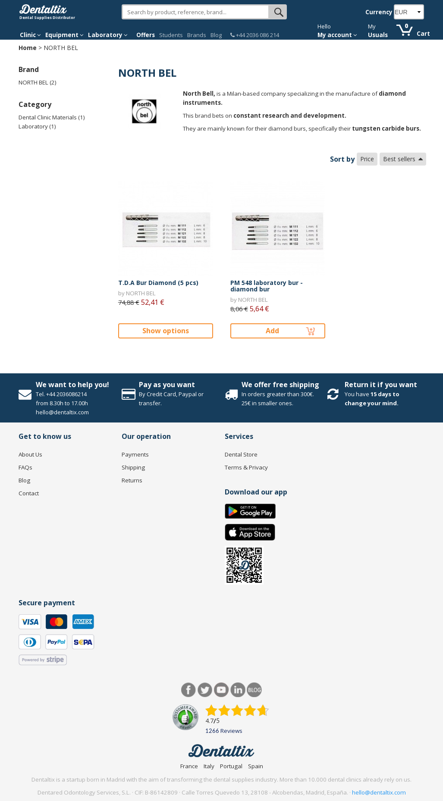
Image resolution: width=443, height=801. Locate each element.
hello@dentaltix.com (379, 792)
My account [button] (337, 35)
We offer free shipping (280, 384)
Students (171, 35)
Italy (209, 766)
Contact (29, 493)
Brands (196, 35)
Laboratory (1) (37, 126)
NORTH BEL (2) (38, 82)
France (189, 766)
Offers (145, 35)
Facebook (188, 690)
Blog (216, 35)
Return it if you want (381, 384)
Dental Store (241, 454)
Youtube (221, 690)
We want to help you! (72, 384)
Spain (255, 766)
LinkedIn (237, 690)
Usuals (378, 35)
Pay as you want (167, 384)
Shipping (133, 467)
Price (367, 159)
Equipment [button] (64, 35)
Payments (135, 454)
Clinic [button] (30, 35)
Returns (132, 480)
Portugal (231, 766)
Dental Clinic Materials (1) (52, 117)
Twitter (205, 690)
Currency (379, 12)
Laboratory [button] (108, 35)
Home (28, 48)
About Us (30, 454)
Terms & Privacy (246, 467)
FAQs (25, 467)
